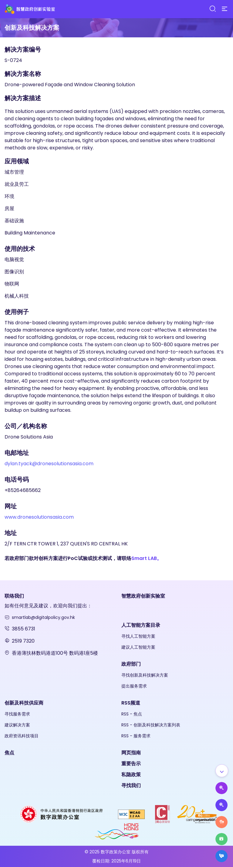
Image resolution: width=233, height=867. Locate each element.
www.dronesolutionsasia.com (39, 517)
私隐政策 (131, 774)
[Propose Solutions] (221, 805)
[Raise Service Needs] (221, 822)
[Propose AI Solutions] (221, 788)
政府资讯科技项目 (22, 736)
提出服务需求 (134, 686)
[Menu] (224, 9)
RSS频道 (130, 702)
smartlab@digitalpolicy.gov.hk (43, 617)
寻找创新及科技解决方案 (144, 675)
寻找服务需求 (17, 714)
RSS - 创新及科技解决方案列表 (150, 725)
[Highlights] (221, 839)
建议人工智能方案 (138, 647)
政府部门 (131, 663)
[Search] (212, 9)
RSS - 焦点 (131, 714)
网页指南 (131, 752)
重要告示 (131, 763)
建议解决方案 (17, 725)
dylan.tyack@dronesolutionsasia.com (49, 463)
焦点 (9, 752)
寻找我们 (131, 785)
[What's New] (221, 856)
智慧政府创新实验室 (143, 595)
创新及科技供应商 (24, 702)
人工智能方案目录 (140, 625)
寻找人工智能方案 (138, 636)
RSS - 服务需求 (135, 736)
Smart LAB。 (146, 558)
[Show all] (222, 771)
